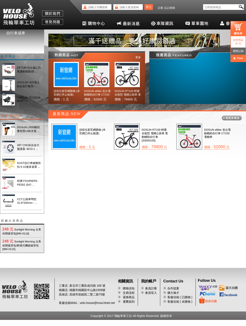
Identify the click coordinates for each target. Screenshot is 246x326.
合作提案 (173, 288)
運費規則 (129, 301)
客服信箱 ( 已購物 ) (179, 297)
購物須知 (129, 288)
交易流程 (129, 292)
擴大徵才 (173, 292)
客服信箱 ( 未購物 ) (179, 301)
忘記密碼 (169, 7)
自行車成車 (18, 33)
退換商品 (129, 297)
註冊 (160, 7)
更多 (138, 57)
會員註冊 (151, 288)
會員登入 (151, 292)
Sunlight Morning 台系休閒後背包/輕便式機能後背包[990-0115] (21, 245)
